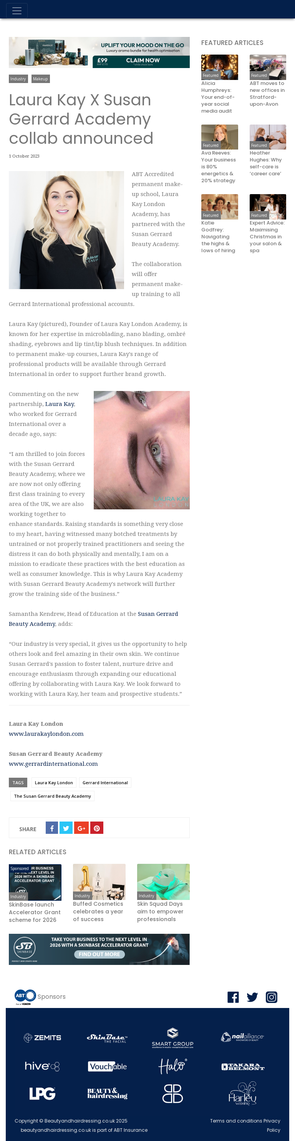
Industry (18, 79)
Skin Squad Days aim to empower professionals (160, 911)
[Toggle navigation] (17, 10)
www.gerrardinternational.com (53, 763)
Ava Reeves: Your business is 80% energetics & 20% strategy (218, 167)
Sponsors (52, 997)
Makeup (40, 79)
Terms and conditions (236, 1121)
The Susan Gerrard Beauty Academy (52, 796)
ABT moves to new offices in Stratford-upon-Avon (267, 94)
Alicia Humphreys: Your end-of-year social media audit (218, 97)
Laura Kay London (54, 782)
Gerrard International (105, 782)
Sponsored (19, 868)
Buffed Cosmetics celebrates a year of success (98, 911)
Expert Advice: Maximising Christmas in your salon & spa (267, 237)
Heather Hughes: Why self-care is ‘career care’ (266, 163)
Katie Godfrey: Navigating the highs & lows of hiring (218, 237)
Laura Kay (59, 404)
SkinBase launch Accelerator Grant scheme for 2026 (35, 912)
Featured (211, 75)
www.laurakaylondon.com (46, 733)
